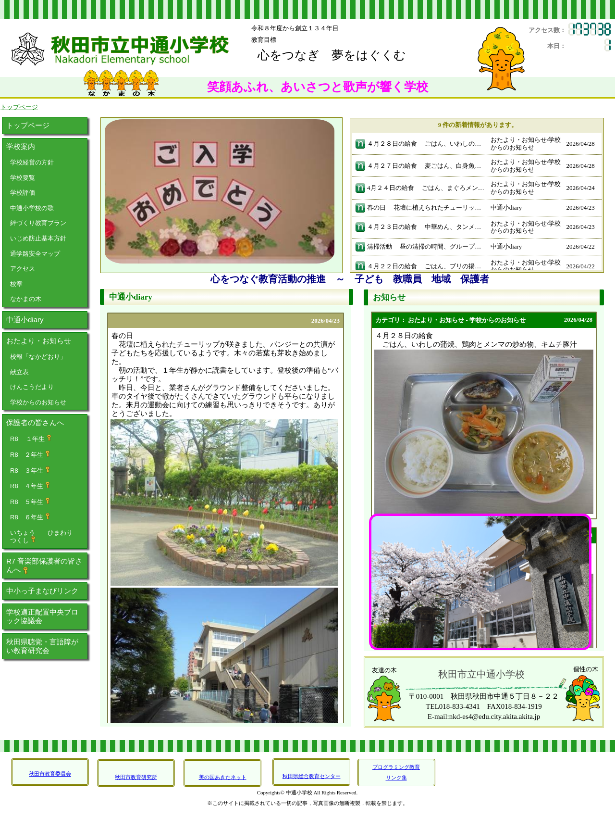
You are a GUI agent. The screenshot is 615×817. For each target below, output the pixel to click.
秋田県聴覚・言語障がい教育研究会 (42, 646)
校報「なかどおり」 (38, 356)
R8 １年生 (31, 438)
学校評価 (22, 192)
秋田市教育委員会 (50, 774)
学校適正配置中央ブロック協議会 (42, 616)
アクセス (22, 268)
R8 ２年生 (30, 454)
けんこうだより (32, 386)
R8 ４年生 (30, 486)
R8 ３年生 (30, 470)
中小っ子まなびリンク (42, 591)
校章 (16, 284)
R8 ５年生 (30, 501)
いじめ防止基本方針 (38, 238)
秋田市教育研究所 (136, 777)
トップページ (27, 125)
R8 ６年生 (30, 517)
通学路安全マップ (35, 253)
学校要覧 (22, 177)
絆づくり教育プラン (38, 222)
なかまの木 (25, 298)
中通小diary (25, 319)
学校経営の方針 (32, 162)
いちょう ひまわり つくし (47, 536)
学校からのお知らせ (38, 402)
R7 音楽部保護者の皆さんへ (44, 565)
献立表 (19, 372)
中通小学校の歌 (32, 208)
